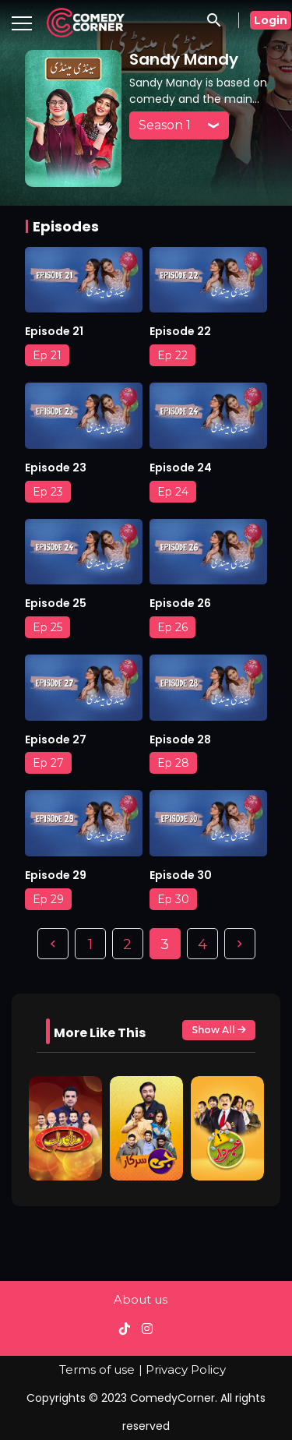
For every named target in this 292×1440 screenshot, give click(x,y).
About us (140, 1299)
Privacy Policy (186, 1369)
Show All (219, 1030)
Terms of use (97, 1369)
